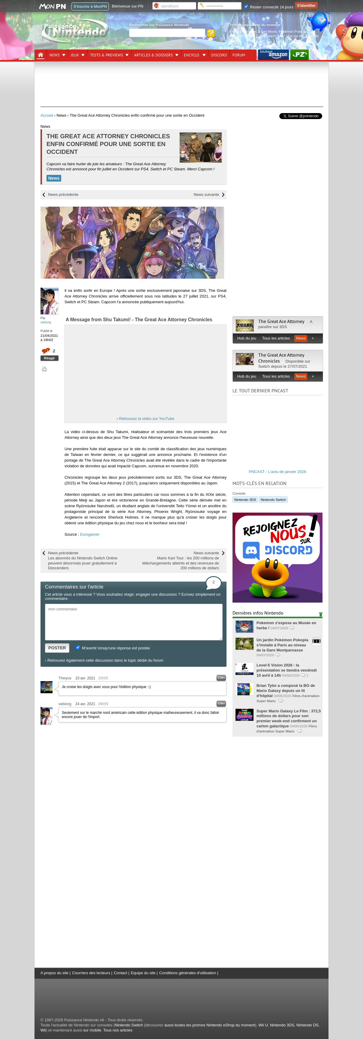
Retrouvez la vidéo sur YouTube (146, 418)
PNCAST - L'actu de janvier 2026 (277, 471)
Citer (221, 677)
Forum (238, 55)
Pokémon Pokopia (293, 31)
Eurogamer (89, 534)
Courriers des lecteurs (91, 973)
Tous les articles (276, 338)
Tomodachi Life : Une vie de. (282, 36)
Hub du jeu (246, 338)
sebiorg (45, 322)
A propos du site (54, 973)
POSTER (57, 647)
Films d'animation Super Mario (253, 31)
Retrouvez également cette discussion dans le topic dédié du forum (105, 660)
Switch (264, 366)
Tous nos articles (117, 1030)
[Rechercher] (167, 32)
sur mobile (92, 1030)
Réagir (49, 358)
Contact (120, 973)
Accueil (46, 115)
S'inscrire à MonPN (90, 6)
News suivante (206, 194)
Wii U (263, 1025)
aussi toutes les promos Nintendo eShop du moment (209, 1025)
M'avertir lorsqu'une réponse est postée (113, 648)
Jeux (75, 55)
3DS (283, 327)
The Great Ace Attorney (281, 321)
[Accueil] (40, 55)
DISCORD (219, 55)
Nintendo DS (307, 1025)
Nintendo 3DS (245, 500)
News (55, 55)
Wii (43, 1030)
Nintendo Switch (273, 500)
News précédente (63, 194)
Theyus (64, 678)
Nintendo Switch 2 (244, 36)
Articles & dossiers (153, 55)
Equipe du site (143, 973)
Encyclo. (192, 55)
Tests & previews (106, 55)
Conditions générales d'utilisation (187, 973)
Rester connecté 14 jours (268, 7)
